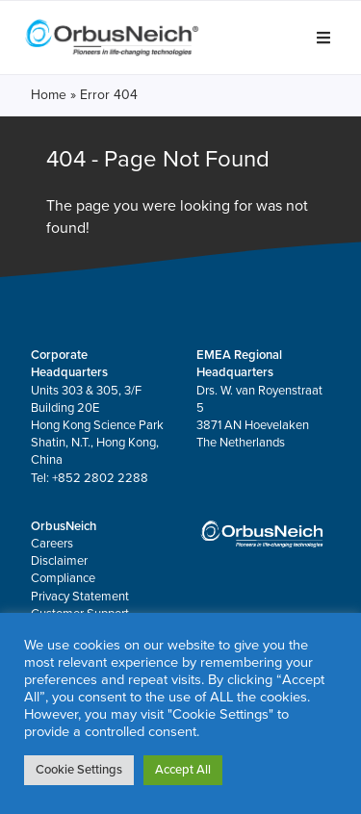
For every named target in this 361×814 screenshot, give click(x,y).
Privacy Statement (80, 596)
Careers (52, 543)
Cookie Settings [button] (79, 769)
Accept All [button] (183, 769)
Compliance (63, 578)
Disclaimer (59, 561)
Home (48, 95)
